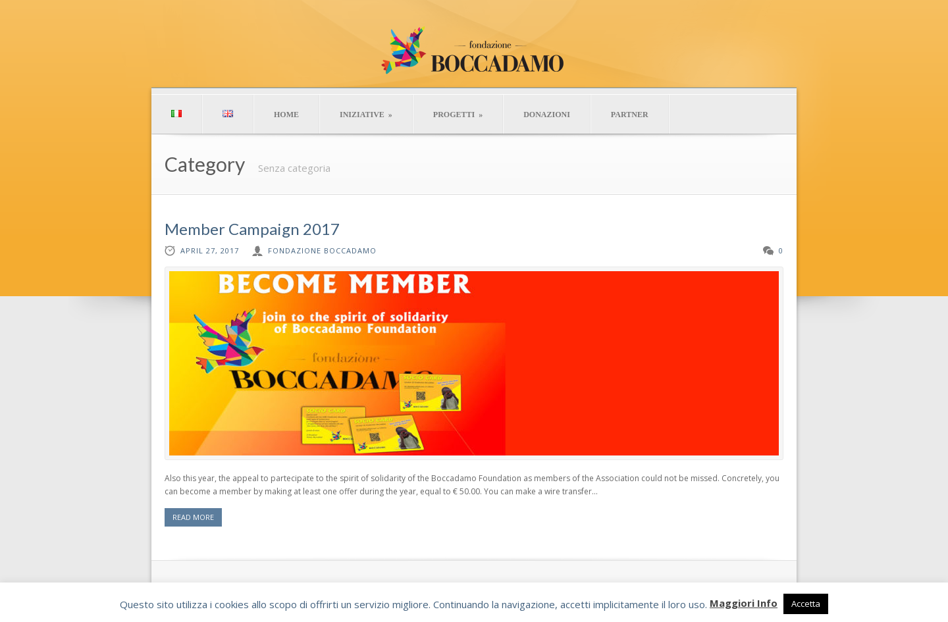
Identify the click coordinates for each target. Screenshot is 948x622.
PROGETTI (458, 114)
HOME (286, 114)
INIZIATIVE (366, 114)
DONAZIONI (546, 114)
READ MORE (193, 517)
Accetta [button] (805, 603)
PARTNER (629, 114)
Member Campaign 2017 (252, 228)
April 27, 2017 (209, 250)
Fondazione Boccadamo (322, 250)
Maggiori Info (743, 602)
